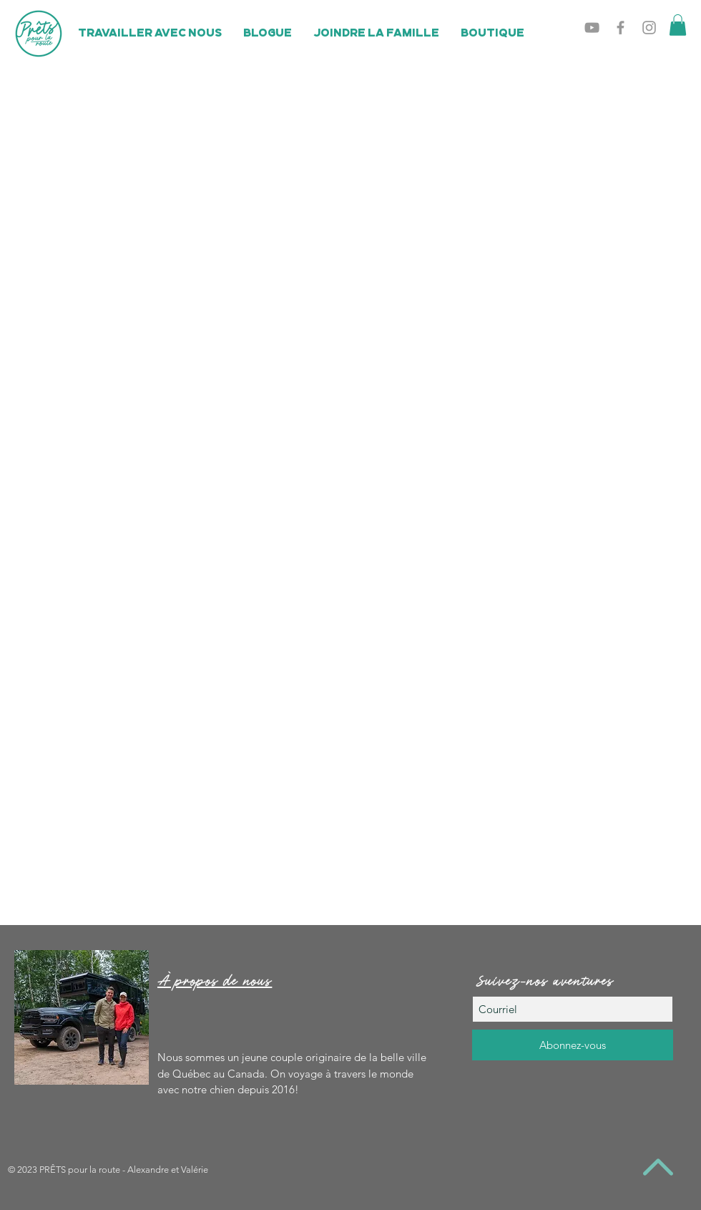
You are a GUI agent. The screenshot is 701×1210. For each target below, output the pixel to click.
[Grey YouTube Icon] (592, 28)
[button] (678, 25)
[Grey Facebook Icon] (620, 28)
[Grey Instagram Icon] (649, 28)
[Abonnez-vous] (572, 1045)
